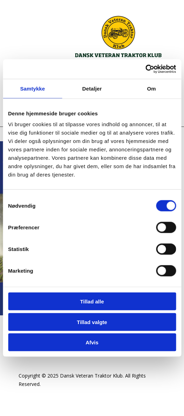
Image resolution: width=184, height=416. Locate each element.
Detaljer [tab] (92, 88)
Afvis (92, 342)
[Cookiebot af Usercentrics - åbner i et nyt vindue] (145, 69)
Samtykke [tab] (32, 88)
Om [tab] (151, 88)
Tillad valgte (92, 322)
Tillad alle (92, 301)
